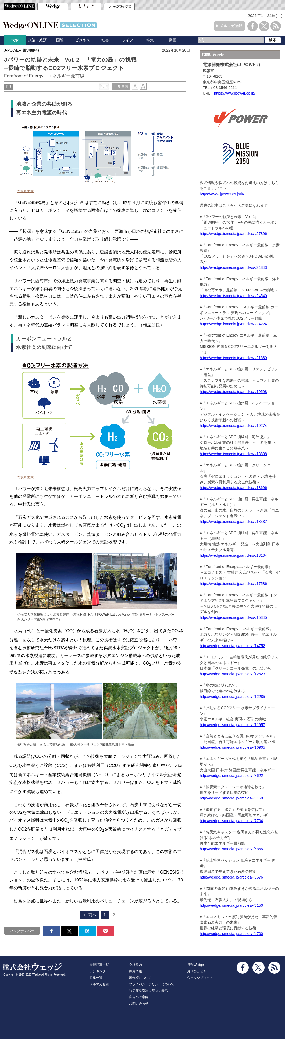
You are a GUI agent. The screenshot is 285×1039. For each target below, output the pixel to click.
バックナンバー (22, 931)
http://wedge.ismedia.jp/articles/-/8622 (231, 775)
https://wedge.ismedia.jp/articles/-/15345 (233, 617)
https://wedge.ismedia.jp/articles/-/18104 (233, 555)
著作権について (140, 978)
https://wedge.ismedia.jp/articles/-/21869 (233, 358)
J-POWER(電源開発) (21, 50)
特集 (150, 40)
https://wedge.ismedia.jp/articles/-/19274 (233, 425)
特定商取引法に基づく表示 (148, 990)
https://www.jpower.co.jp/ (234, 93)
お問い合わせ (138, 1003)
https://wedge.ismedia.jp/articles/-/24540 (233, 296)
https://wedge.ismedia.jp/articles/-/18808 (233, 454)
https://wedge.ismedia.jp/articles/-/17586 (233, 583)
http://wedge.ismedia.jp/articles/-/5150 (231, 905)
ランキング (98, 971)
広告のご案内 (138, 997)
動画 (172, 40)
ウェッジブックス (200, 978)
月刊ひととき (196, 971)
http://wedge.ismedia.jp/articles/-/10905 (232, 747)
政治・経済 (37, 40)
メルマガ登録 (231, 26)
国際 (60, 40)
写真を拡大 (25, 191)
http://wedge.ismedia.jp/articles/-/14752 (232, 646)
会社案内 (135, 965)
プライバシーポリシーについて (151, 984)
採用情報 (135, 971)
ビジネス (82, 40)
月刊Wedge (195, 965)
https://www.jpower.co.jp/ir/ (222, 194)
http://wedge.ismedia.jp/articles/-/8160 (231, 798)
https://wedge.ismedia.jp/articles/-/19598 (233, 392)
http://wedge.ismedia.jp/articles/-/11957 (232, 725)
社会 (105, 40)
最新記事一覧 (99, 965)
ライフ (127, 40)
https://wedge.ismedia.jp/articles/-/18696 (233, 487)
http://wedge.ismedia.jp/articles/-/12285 (232, 696)
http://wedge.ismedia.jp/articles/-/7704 (231, 821)
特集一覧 (96, 978)
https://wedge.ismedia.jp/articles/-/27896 (233, 233)
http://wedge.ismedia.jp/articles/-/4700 (231, 933)
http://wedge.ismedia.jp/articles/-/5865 (231, 849)
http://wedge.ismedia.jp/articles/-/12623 (232, 674)
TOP (15, 40)
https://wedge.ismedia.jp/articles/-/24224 (233, 324)
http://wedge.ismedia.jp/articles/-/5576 (231, 877)
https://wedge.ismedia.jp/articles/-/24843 (233, 267)
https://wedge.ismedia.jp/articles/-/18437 (233, 521)
